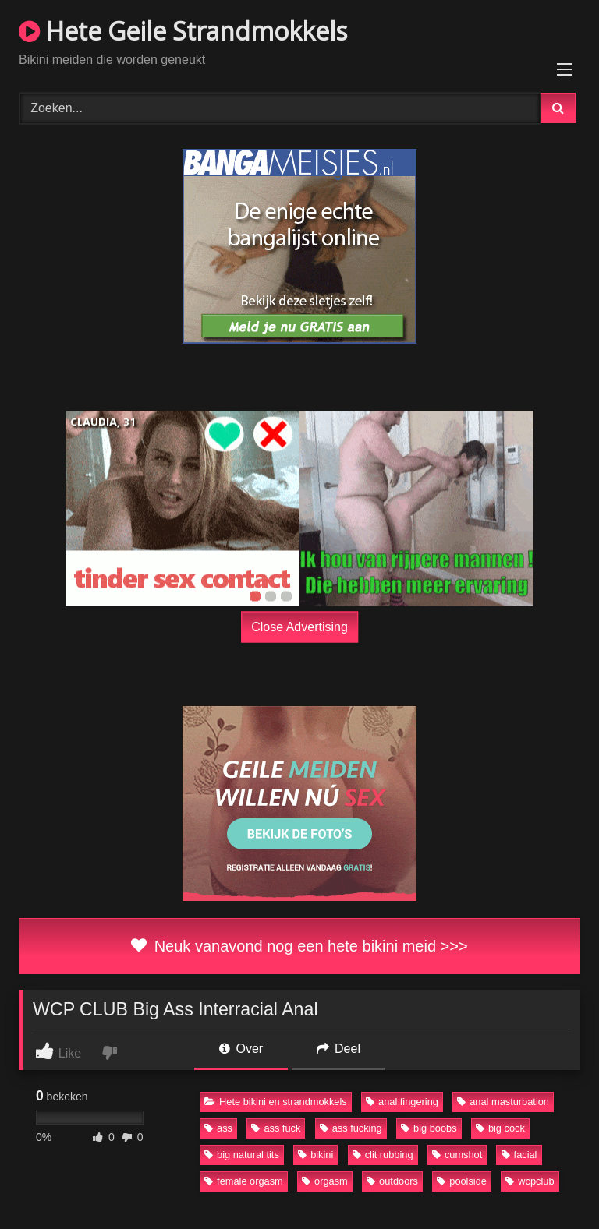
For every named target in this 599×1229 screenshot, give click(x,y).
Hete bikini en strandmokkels (275, 1101)
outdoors (392, 1181)
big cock (500, 1128)
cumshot (457, 1154)
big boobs (429, 1128)
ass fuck (275, 1128)
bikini (315, 1154)
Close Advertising (299, 626)
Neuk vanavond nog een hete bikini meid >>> (299, 946)
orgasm (325, 1181)
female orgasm (243, 1181)
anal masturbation (503, 1101)
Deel (338, 1048)
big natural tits (241, 1154)
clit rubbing (383, 1154)
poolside (462, 1181)
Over (241, 1048)
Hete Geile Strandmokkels (183, 31)
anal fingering (402, 1101)
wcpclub (529, 1181)
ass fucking (351, 1128)
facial (519, 1154)
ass (218, 1128)
